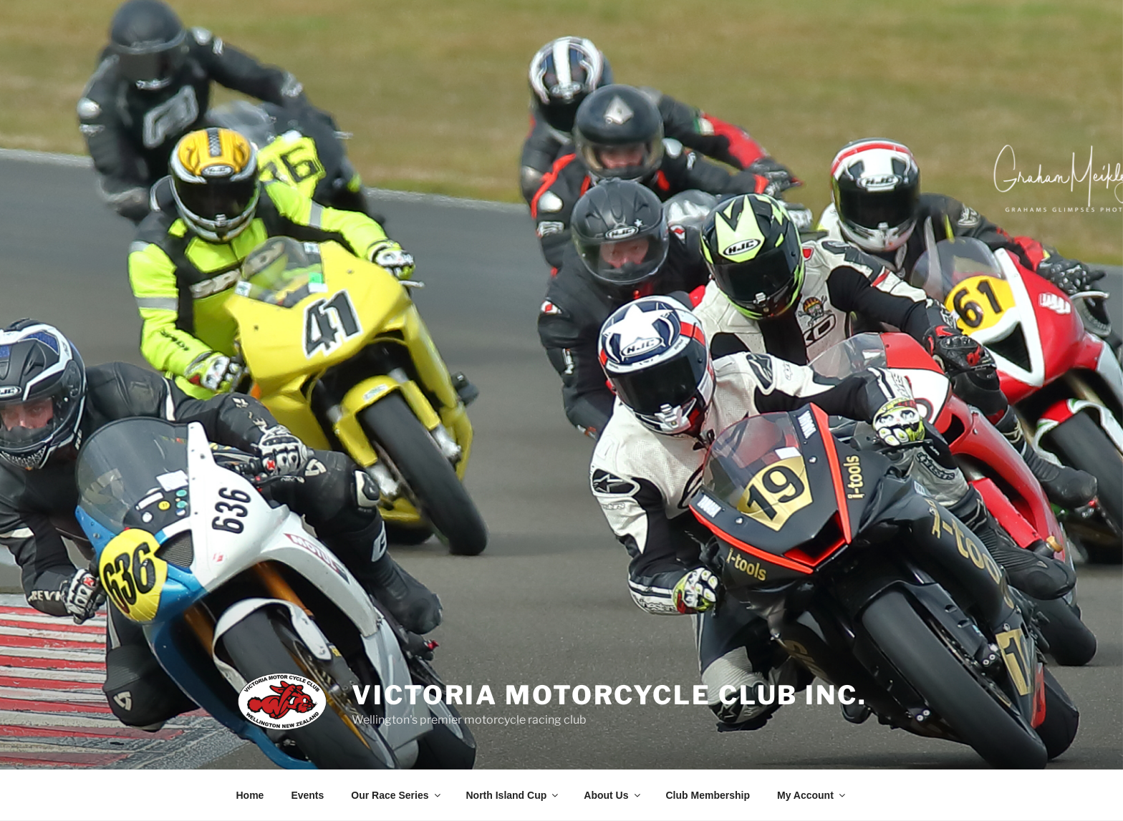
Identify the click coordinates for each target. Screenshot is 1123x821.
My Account (812, 795)
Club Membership (708, 795)
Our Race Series (396, 795)
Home (250, 795)
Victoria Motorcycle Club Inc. (609, 695)
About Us (613, 795)
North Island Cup (513, 795)
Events (307, 795)
